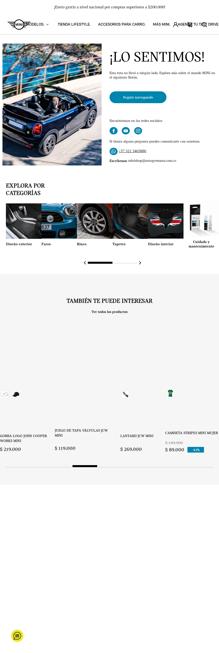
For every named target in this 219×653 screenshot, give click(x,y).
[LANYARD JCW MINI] (136, 390)
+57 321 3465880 (132, 151)
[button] (100, 263)
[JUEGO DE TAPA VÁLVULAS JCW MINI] (82, 390)
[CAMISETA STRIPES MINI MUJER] (191, 390)
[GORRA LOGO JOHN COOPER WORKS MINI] (27, 390)
